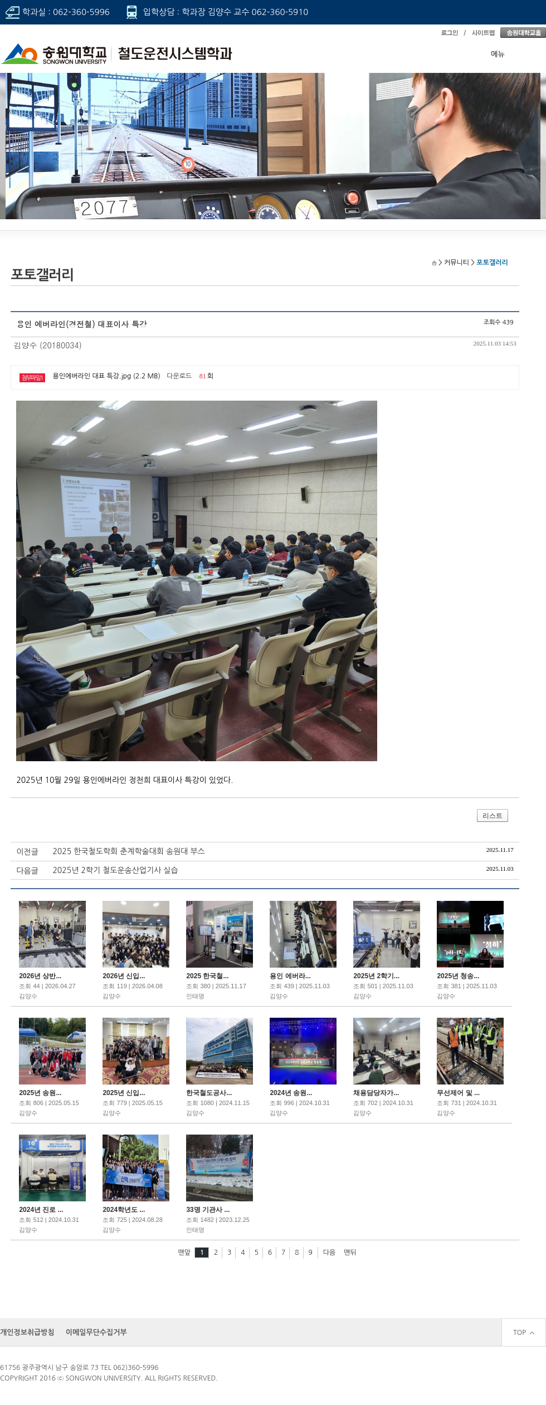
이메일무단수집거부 (96, 1332)
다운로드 (179, 376)
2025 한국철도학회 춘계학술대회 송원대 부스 (128, 851)
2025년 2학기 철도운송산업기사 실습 (115, 870)
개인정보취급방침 (27, 1332)
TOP (523, 1332)
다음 (329, 1252)
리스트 (492, 816)
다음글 (27, 871)
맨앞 (184, 1252)
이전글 (27, 852)
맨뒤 (350, 1252)
